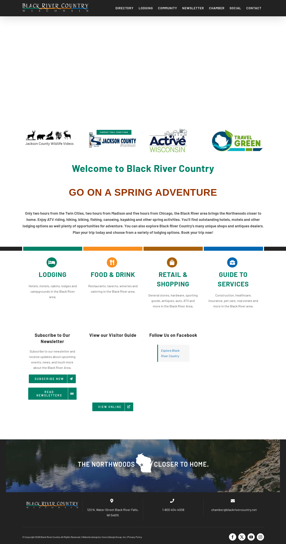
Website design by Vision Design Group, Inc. (104, 537)
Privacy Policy (135, 537)
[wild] (48, 129)
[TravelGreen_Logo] (237, 129)
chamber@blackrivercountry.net (234, 510)
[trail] (111, 129)
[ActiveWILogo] (168, 129)
